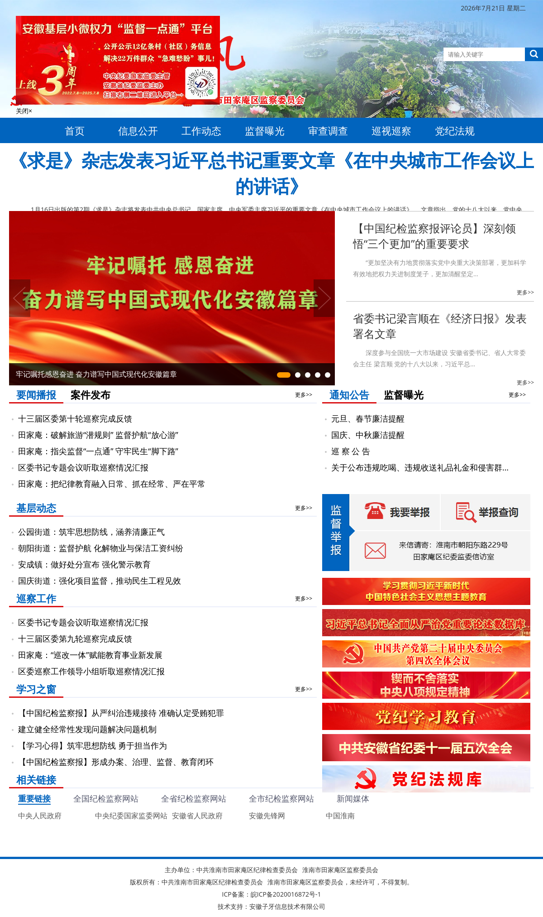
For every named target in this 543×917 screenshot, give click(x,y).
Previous (19, 298)
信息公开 (138, 130)
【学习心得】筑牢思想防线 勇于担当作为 (92, 745)
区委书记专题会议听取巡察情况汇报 (83, 467)
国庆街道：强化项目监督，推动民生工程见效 (99, 580)
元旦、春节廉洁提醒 (368, 418)
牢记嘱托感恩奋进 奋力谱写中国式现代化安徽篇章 (96, 374)
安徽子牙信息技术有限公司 (287, 906)
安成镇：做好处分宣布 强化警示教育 (84, 564)
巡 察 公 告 (350, 451)
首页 (75, 130)
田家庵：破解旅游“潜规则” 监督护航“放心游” (98, 434)
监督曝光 (265, 130)
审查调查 (328, 130)
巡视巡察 (391, 130)
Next (324, 298)
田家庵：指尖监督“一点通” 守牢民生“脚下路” (98, 451)
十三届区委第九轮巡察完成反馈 (75, 638)
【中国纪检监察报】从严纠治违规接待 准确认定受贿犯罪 (121, 712)
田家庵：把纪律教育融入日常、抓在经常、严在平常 (111, 483)
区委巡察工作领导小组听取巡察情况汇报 (91, 671)
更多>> (525, 292)
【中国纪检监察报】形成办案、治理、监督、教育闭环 (116, 761)
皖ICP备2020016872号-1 (286, 894)
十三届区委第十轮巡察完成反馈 (75, 418)
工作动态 (201, 130)
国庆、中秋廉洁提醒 (368, 434)
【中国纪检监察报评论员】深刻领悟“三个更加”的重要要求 (434, 236)
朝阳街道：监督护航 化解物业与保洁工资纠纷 (100, 548)
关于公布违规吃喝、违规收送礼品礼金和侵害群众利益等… (424, 467)
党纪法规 (455, 130)
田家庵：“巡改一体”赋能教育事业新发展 (90, 654)
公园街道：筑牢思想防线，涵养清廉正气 (91, 531)
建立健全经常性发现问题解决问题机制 (87, 729)
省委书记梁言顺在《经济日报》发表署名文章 (440, 326)
